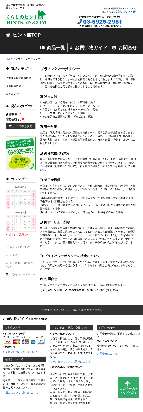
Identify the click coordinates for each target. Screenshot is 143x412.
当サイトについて (18, 247)
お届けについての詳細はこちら (20, 392)
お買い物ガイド (89, 47)
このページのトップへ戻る (128, 387)
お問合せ (124, 47)
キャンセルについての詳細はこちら (70, 361)
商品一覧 (52, 47)
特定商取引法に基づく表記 (20, 265)
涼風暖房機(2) (14, 86)
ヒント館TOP (23, 35)
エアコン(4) (12, 93)
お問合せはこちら (107, 353)
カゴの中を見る (21, 126)
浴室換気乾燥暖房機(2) (19, 78)
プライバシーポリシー (20, 274)
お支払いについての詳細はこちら (22, 351)
